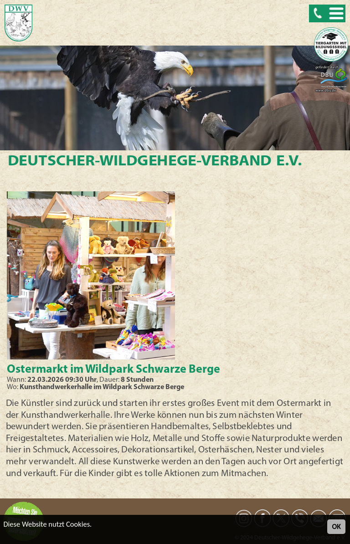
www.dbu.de (325, 90)
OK (336, 526)
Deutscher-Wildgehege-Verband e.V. (154, 161)
